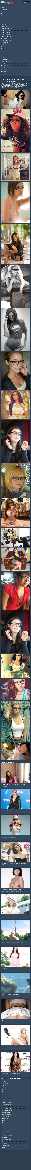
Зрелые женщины (7, 1114)
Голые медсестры (7, 1104)
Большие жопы (6, 1089)
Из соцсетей (5, 1116)
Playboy (4, 1081)
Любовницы (5, 1122)
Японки (4, 1147)
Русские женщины (7, 1135)
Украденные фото (7, 1139)
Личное (4, 1120)
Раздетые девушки (7, 1131)
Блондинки (5, 1087)
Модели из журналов (7, 1124)
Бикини (4, 1085)
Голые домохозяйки (7, 1102)
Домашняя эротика (7, 1110)
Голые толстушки (7, 1108)
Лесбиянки (5, 1118)
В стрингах (5, 1091)
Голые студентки (6, 1106)
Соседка (4, 1137)
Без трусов (5, 1083)
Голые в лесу (5, 1100)
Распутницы (5, 1133)
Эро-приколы (5, 1145)
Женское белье (6, 1112)
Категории (26, 2)
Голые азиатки (6, 1098)
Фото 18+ (4, 1141)
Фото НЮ (4, 1143)
